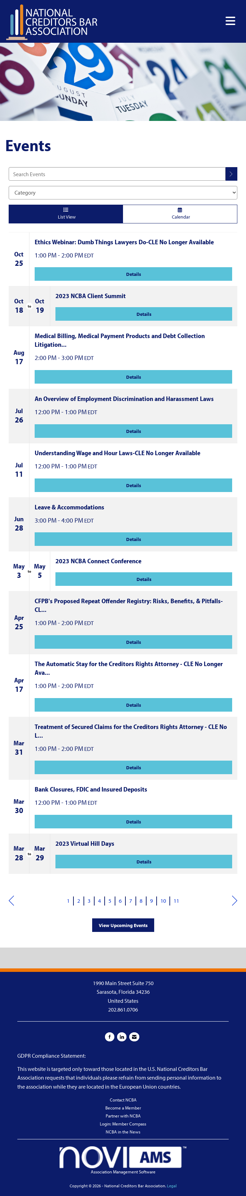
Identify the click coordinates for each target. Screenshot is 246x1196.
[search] (231, 174)
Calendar (180, 213)
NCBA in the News (123, 1131)
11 (176, 900)
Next (234, 901)
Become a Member (123, 1108)
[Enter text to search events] (117, 174)
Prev (11, 901)
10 (163, 900)
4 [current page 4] (99, 900)
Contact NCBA (123, 1100)
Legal (172, 1185)
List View (65, 213)
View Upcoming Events (123, 925)
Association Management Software (123, 1160)
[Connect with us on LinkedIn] (121, 1036)
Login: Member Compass (123, 1124)
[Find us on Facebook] (109, 1036)
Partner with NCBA (123, 1116)
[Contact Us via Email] (134, 1036)
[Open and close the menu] (169, 21)
